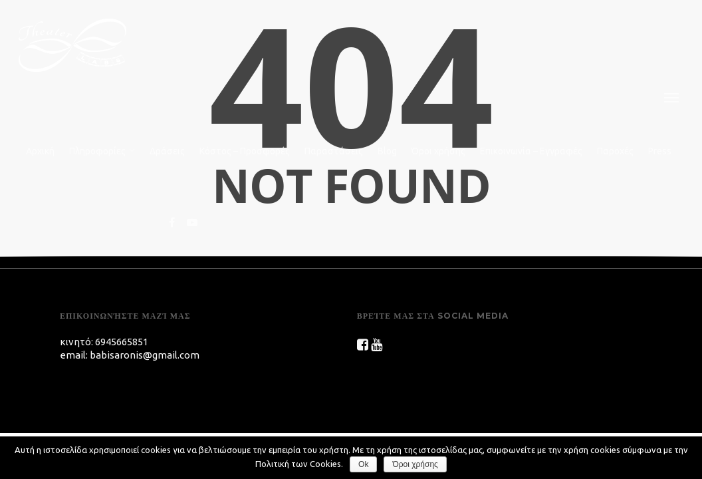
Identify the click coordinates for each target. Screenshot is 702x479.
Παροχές (615, 151)
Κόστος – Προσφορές (244, 151)
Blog (387, 151)
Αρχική (40, 151)
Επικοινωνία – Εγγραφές (531, 151)
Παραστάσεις (333, 151)
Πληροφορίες (102, 151)
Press (659, 151)
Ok (363, 464)
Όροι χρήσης (438, 151)
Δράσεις (167, 151)
